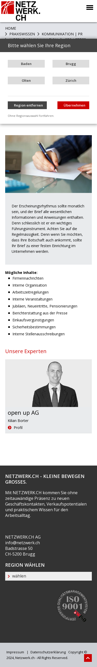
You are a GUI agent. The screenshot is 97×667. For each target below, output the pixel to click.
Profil (15, 427)
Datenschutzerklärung (48, 652)
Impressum (15, 652)
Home (10, 28)
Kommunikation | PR (62, 33)
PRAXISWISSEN (21, 33)
